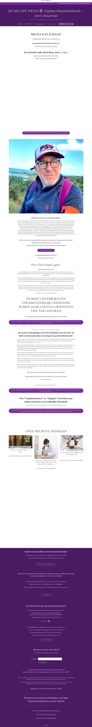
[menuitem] (20, 24)
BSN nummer (59, 584)
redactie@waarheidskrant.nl (84, 3)
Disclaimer (34, 688)
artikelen (31, 587)
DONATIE (50, 555)
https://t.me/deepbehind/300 (49, 385)
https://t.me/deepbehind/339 (49, 293)
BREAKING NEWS (36, 240)
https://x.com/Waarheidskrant (49, 714)
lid (37, 555)
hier (23, 240)
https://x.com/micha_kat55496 (49, 46)
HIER (43, 627)
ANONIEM (32, 627)
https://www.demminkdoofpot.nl (48, 58)
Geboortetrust (49, 584)
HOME (59, 688)
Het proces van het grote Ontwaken (41, 698)
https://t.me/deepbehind (53, 39)
